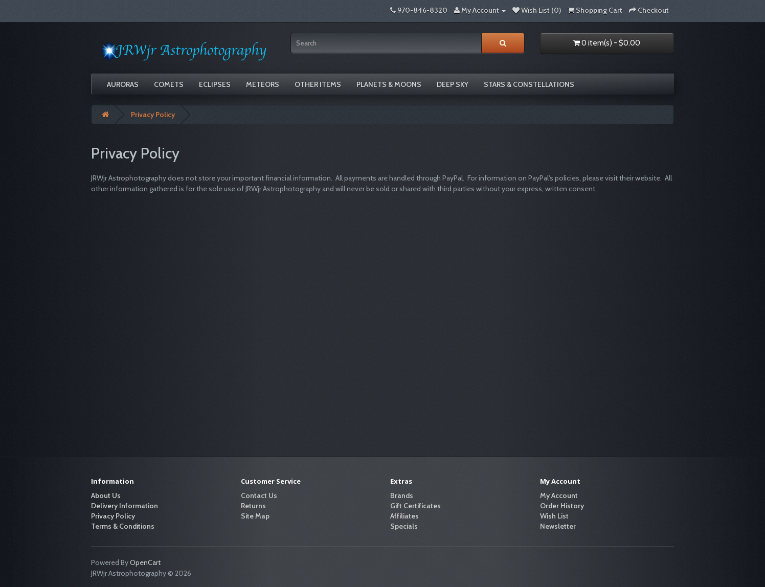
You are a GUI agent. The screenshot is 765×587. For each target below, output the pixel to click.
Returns (253, 505)
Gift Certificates (415, 505)
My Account (559, 495)
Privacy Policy (153, 114)
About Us (106, 495)
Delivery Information (124, 505)
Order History (562, 505)
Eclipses (215, 84)
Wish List (554, 516)
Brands (401, 495)
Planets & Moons (388, 84)
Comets (169, 84)
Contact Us (259, 495)
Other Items (318, 84)
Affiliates (404, 516)
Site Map (255, 516)
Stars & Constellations (529, 84)
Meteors (262, 84)
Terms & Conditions (122, 526)
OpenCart (145, 562)
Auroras (123, 84)
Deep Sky (452, 84)
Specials (404, 526)
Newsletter (558, 526)
